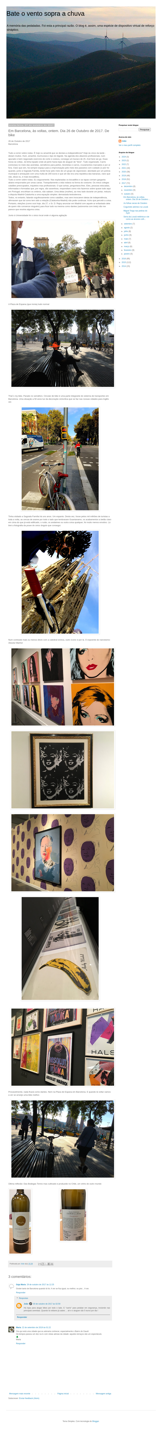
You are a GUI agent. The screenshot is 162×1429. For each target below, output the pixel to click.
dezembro (128, 186)
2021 (124, 168)
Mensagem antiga (103, 1394)
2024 (124, 157)
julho (126, 231)
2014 (124, 266)
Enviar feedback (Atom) (29, 1398)
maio (126, 239)
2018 (124, 179)
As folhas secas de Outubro (135, 203)
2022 (124, 164)
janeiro (127, 254)
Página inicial (63, 1394)
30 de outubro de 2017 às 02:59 (46, 1304)
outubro (127, 194)
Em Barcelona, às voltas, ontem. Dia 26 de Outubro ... (137, 198)
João (26, 1304)
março (127, 246)
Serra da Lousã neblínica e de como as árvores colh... (136, 218)
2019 (124, 175)
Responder (21, 1292)
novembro (128, 190)
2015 (124, 262)
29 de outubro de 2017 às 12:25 (40, 1284)
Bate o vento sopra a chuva (45, 13)
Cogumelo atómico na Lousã (136, 207)
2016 (124, 259)
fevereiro (128, 250)
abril (126, 242)
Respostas (23, 1298)
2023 (124, 160)
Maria (18, 1327)
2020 (124, 172)
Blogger (95, 1421)
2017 (124, 183)
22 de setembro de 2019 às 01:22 (36, 1327)
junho (126, 235)
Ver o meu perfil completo (130, 145)
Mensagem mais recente (19, 1394)
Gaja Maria (21, 1284)
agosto (127, 228)
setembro (128, 224)
